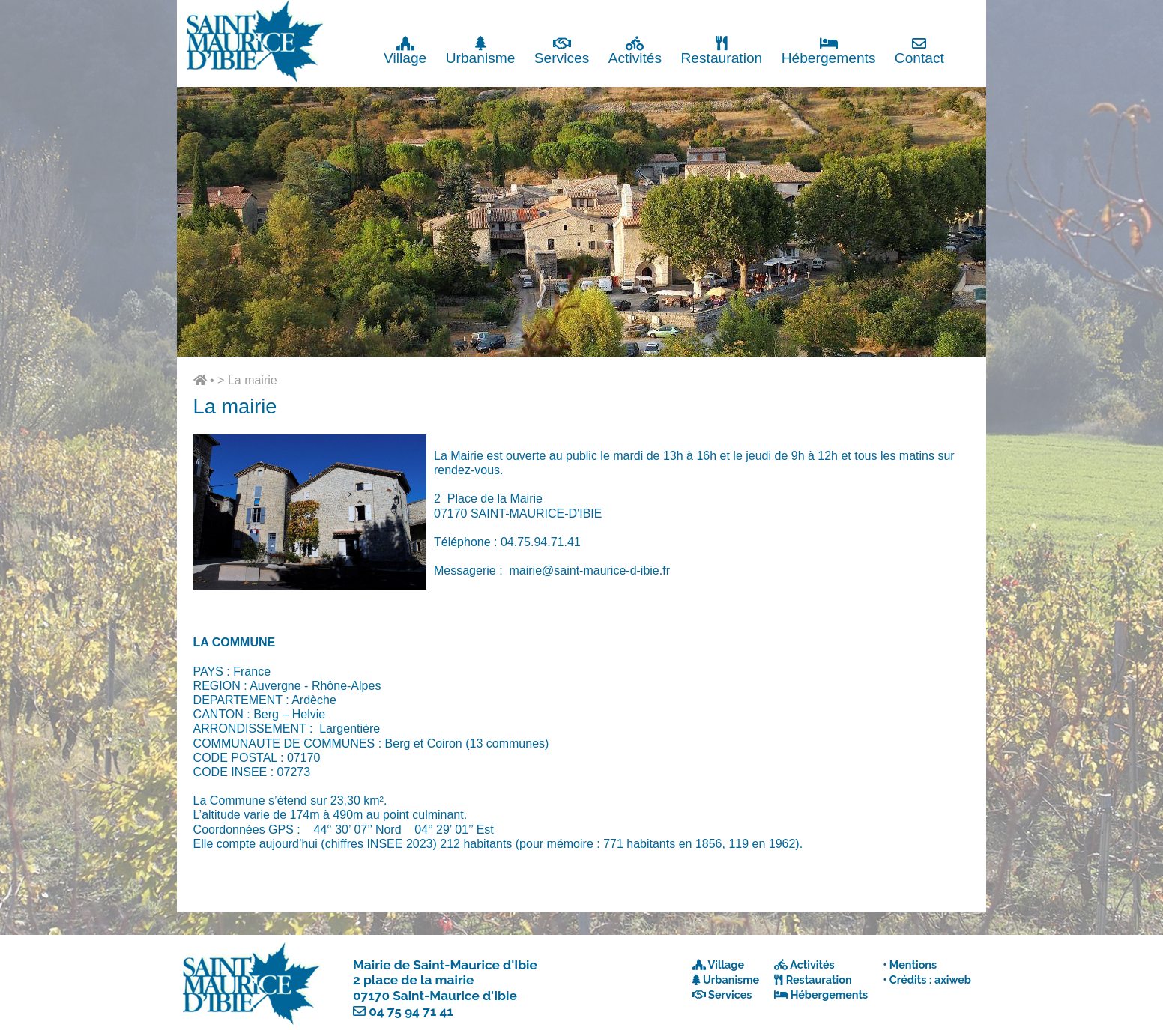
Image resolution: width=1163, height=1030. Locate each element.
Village (405, 50)
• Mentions (910, 964)
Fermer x (956, 13)
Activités (635, 50)
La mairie (252, 380)
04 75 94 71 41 (411, 1011)
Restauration (721, 50)
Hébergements (829, 50)
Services (562, 50)
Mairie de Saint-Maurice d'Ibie (445, 964)
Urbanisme (481, 50)
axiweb (952, 979)
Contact (919, 50)
